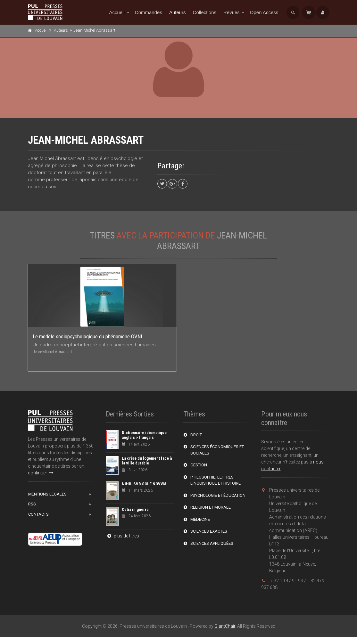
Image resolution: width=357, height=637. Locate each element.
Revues (231, 12)
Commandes (148, 12)
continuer (40, 472)
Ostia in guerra (135, 509)
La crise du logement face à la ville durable (147, 461)
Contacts (38, 514)
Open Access (264, 12)
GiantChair (224, 626)
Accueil (117, 12)
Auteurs (177, 12)
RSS (32, 504)
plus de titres (122, 535)
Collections (204, 12)
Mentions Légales (47, 494)
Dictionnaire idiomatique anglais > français (144, 435)
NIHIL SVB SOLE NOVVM (144, 483)
